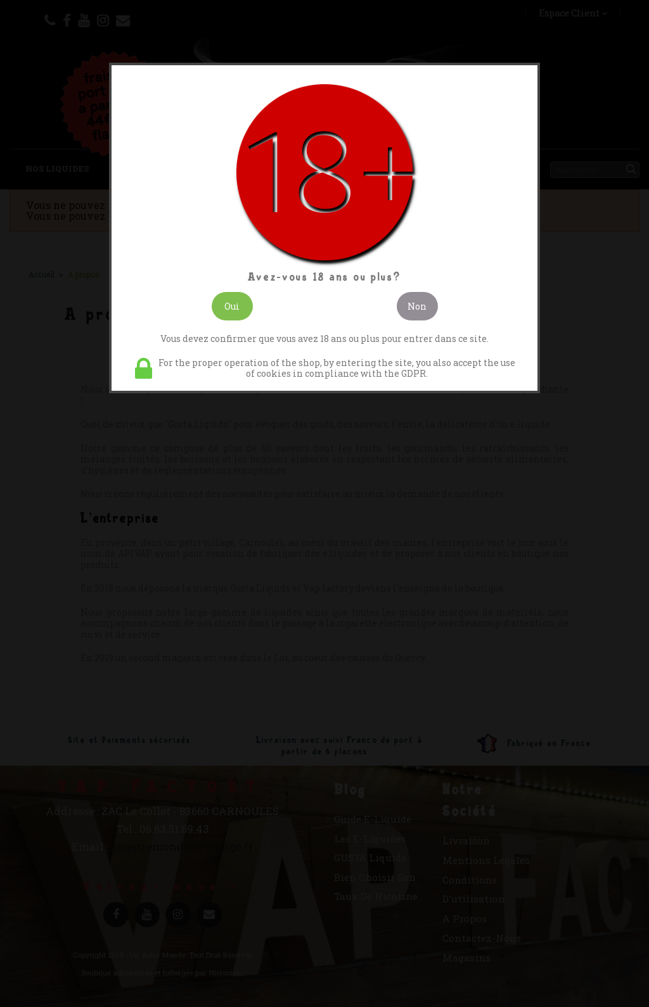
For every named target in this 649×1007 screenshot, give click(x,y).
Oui (232, 306)
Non (417, 306)
